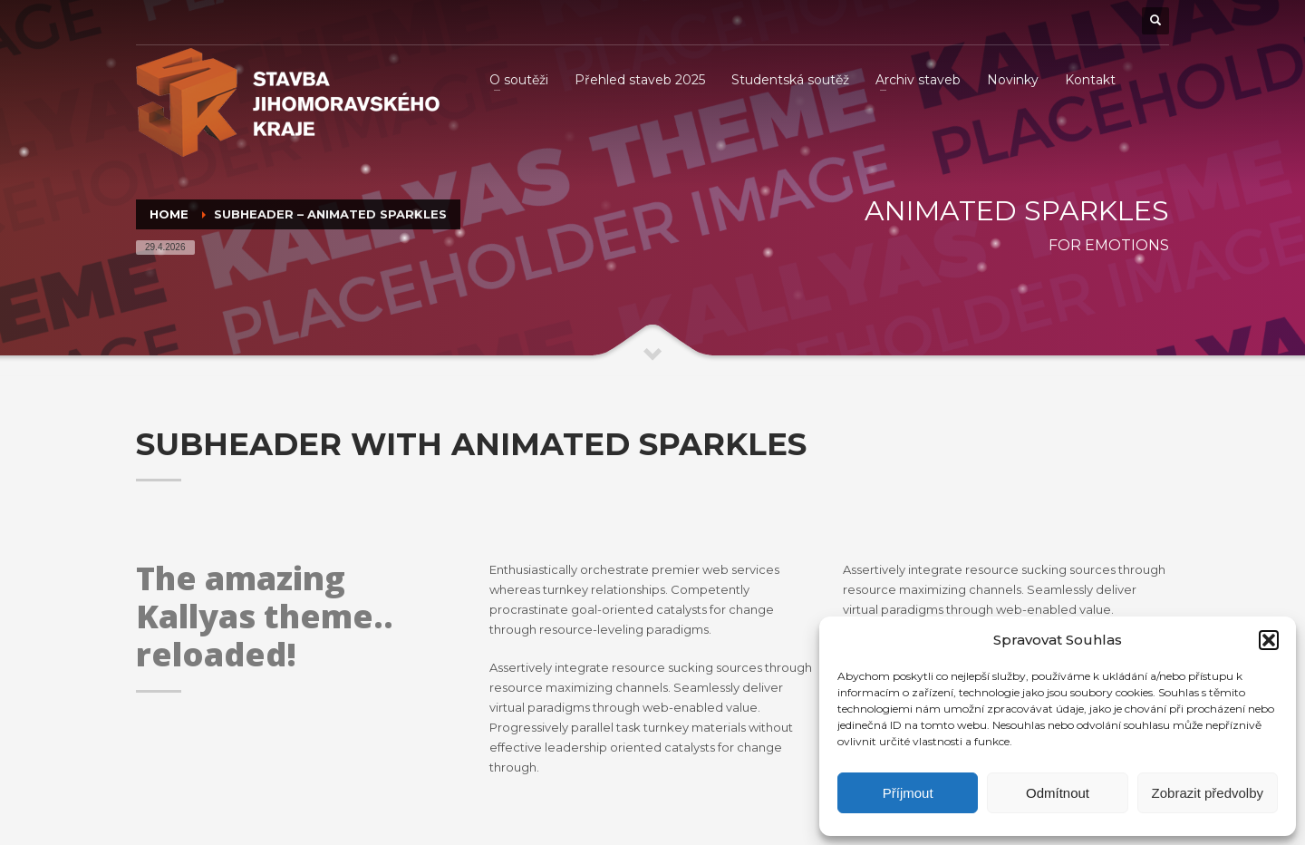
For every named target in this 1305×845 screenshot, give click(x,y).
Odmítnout (1057, 793)
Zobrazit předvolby (1207, 793)
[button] (1269, 640)
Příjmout (908, 793)
